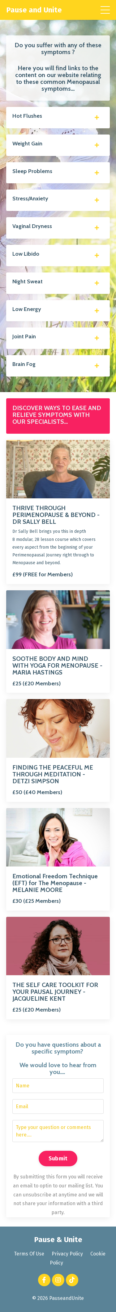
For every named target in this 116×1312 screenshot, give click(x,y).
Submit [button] (58, 1158)
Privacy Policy (67, 1254)
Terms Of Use (29, 1254)
